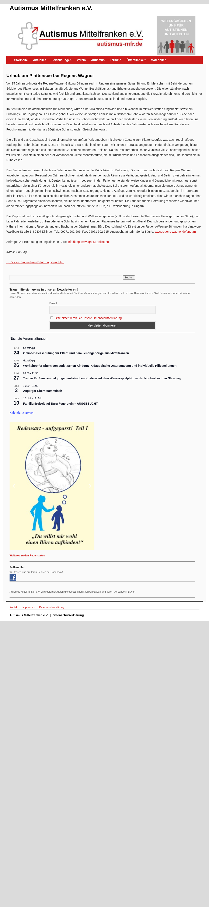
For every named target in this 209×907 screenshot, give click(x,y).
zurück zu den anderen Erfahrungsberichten (35, 262)
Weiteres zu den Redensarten (27, 555)
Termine (115, 60)
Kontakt (14, 607)
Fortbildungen (62, 60)
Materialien (158, 60)
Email (53, 303)
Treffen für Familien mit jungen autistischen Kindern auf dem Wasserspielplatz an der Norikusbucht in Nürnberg (102, 378)
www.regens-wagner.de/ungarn (175, 231)
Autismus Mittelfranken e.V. (51, 7)
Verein (81, 60)
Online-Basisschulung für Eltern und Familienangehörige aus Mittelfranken (76, 353)
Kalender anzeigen (22, 412)
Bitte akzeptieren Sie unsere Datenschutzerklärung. (88, 318)
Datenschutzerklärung (51, 607)
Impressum (28, 607)
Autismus (98, 60)
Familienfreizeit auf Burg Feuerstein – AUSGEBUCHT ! (61, 403)
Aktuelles (39, 60)
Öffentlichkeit (135, 60)
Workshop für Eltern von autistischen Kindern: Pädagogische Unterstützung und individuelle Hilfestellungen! (100, 365)
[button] (52, 486)
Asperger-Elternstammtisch (42, 391)
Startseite (21, 60)
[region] (102, 486)
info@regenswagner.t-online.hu (88, 242)
